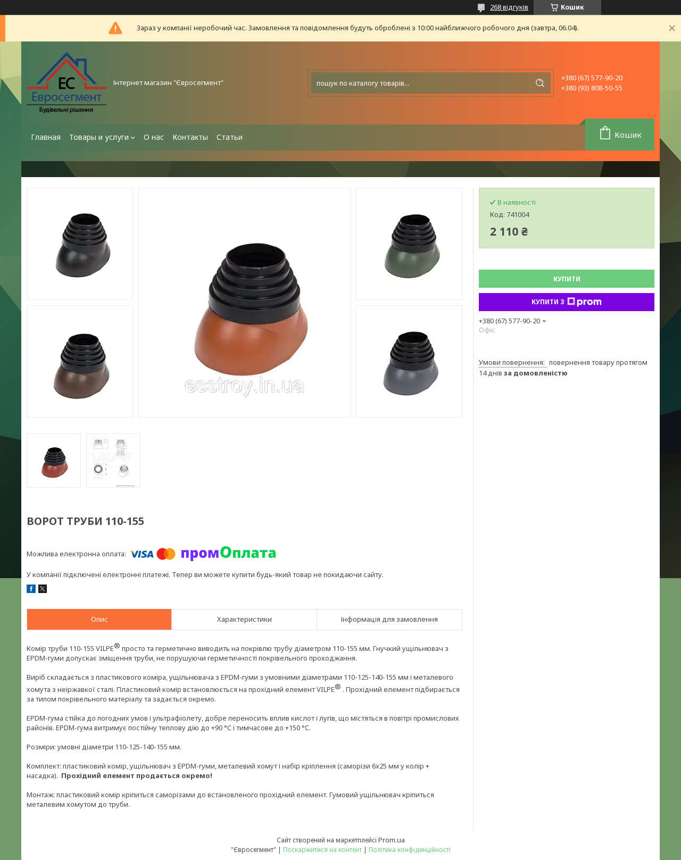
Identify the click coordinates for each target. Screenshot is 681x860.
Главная (46, 137)
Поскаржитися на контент (322, 849)
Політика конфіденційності (410, 849)
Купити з (566, 302)
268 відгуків (509, 7)
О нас (154, 137)
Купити (566, 278)
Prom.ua (391, 840)
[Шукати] (540, 83)
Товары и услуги (99, 137)
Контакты (190, 137)
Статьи (230, 137)
